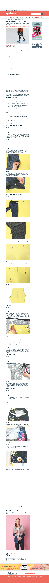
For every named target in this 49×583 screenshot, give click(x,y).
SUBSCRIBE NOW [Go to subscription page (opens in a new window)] (37, 47)
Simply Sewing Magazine (13, 68)
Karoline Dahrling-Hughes (12, 553)
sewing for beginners (25, 63)
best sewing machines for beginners (17, 64)
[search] (42, 14)
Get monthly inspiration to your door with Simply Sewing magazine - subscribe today (17, 26)
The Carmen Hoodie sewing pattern (17, 512)
